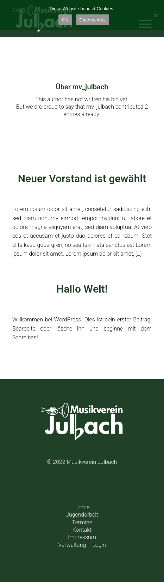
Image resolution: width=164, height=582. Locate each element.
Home (82, 507)
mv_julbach (120, 193)
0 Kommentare (70, 303)
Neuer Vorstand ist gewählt (82, 179)
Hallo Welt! (82, 289)
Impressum (82, 537)
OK (65, 20)
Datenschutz (92, 20)
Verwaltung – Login (82, 545)
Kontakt (82, 530)
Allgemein (86, 193)
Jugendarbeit (82, 515)
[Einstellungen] (155, 15)
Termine (82, 522)
